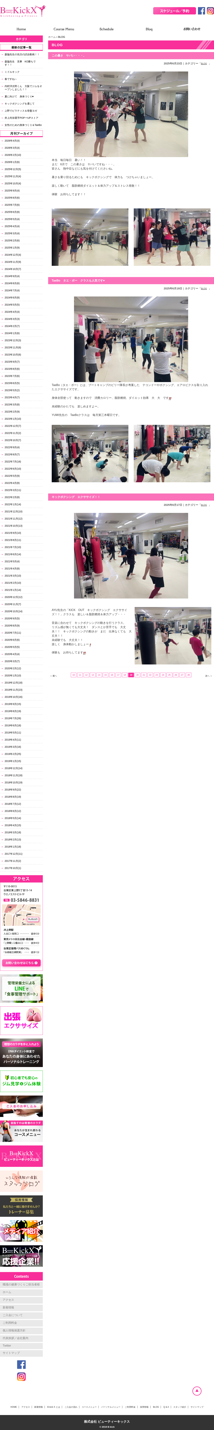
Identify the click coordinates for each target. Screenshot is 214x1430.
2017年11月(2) (13, 860)
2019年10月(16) (13, 696)
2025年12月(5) (13, 169)
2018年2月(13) (13, 839)
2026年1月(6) (12, 162)
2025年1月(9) (12, 247)
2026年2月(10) (13, 155)
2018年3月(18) (13, 832)
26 (176, 675)
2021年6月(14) (13, 554)
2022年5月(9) (12, 475)
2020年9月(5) (12, 618)
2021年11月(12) (13, 518)
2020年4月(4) (12, 654)
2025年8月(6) (12, 197)
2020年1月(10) (13, 675)
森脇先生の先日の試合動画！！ (22, 54)
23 (157, 675)
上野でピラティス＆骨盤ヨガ (21, 110)
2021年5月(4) (12, 561)
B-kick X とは (53, 1407)
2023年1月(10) (13, 418)
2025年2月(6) (12, 240)
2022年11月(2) (13, 433)
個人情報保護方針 (14, 1330)
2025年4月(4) (12, 226)
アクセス (8, 1299)
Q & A (166, 1407)
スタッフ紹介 (179, 1407)
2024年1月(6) (12, 333)
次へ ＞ (208, 676)
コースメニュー (89, 1407)
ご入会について (13, 1315)
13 (92, 675)
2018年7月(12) (13, 803)
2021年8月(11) (13, 540)
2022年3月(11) (13, 490)
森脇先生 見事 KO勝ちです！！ (20, 63)
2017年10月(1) (13, 868)
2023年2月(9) (12, 411)
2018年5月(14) (13, 818)
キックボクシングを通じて (20, 103)
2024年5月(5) (12, 304)
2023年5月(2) (12, 390)
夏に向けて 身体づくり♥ (19, 96)
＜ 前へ (53, 676)
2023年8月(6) (12, 368)
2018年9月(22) (13, 789)
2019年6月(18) (13, 725)
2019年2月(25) (13, 754)
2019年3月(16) (13, 746)
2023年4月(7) (12, 397)
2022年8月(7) (12, 454)
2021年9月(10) (13, 532)
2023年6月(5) (12, 383)
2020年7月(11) (13, 632)
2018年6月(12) (13, 811)
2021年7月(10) (13, 547)
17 (118, 675)
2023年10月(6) (13, 354)
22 (150, 675)
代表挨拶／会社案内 (15, 1338)
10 (73, 675)
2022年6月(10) (13, 468)
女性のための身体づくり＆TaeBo (23, 125)
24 (163, 675)
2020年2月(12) (13, 668)
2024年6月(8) (12, 297)
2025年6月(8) (12, 212)
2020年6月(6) (12, 639)
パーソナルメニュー (110, 1407)
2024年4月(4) (12, 311)
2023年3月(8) (12, 404)
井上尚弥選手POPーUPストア (21, 117)
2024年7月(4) (12, 290)
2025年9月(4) (12, 190)
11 (80, 675)
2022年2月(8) (12, 497)
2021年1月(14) (13, 590)
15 (105, 675)
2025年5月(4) (12, 219)
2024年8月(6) (12, 283)
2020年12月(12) (13, 597)
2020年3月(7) (12, 661)
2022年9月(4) (12, 447)
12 (86, 675)
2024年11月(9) (13, 261)
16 (112, 675)
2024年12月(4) (13, 254)
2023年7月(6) (12, 376)
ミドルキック (12, 71)
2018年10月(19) (13, 782)
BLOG (204, 63)
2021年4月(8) (12, 568)
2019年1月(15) (13, 761)
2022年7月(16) (13, 461)
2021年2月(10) (13, 582)
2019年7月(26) (13, 718)
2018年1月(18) (13, 846)
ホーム (52, 36)
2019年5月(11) (13, 732)
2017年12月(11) (13, 853)
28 (188, 675)
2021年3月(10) (13, 575)
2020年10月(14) (13, 611)
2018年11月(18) (13, 775)
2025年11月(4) (13, 176)
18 (125, 675)
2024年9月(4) (12, 276)
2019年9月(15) (13, 704)
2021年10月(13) (13, 525)
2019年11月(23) (13, 689)
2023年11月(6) (13, 347)
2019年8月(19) (13, 711)
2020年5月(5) (12, 647)
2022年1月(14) (13, 504)
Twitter (7, 1345)
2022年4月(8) (12, 483)
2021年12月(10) (13, 511)
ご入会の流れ (71, 1407)
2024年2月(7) (12, 326)
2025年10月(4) (13, 183)
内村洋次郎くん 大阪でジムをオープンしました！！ (23, 88)
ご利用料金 (10, 1322)
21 (144, 675)
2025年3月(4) (12, 233)
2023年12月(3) (13, 340)
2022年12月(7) (13, 425)
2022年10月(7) (13, 440)
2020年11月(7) (13, 604)
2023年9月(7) (12, 361)
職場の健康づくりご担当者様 (21, 1284)
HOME (14, 1407)
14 (99, 675)
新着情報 (8, 1307)
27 (182, 675)
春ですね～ (11, 79)
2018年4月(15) (13, 825)
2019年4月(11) (13, 739)
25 (169, 675)
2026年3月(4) (12, 147)
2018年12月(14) (13, 768)
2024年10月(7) (13, 269)
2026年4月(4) (12, 140)
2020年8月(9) (12, 625)
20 (137, 675)
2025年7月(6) (12, 204)
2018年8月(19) (13, 796)
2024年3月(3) (12, 319)
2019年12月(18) (13, 682)
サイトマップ (11, 1352)
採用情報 (144, 1407)
